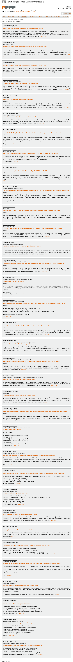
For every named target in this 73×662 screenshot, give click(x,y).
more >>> (43, 36)
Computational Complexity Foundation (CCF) (24, 11)
